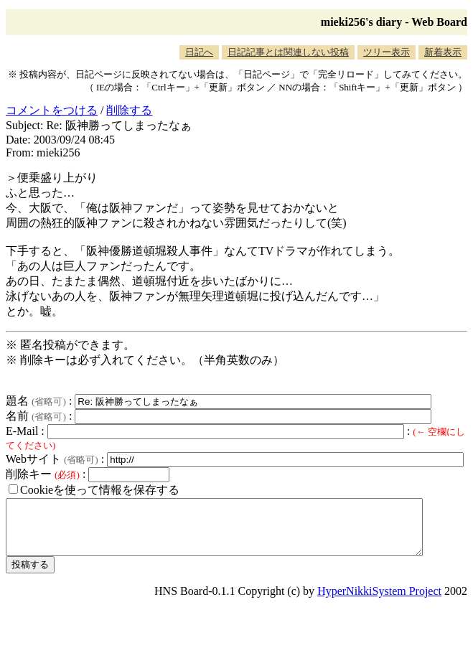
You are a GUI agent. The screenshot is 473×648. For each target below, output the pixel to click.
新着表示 (443, 52)
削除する (129, 110)
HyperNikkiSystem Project (379, 602)
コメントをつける (52, 110)
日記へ (199, 52)
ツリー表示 (386, 52)
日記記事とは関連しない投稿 (288, 52)
